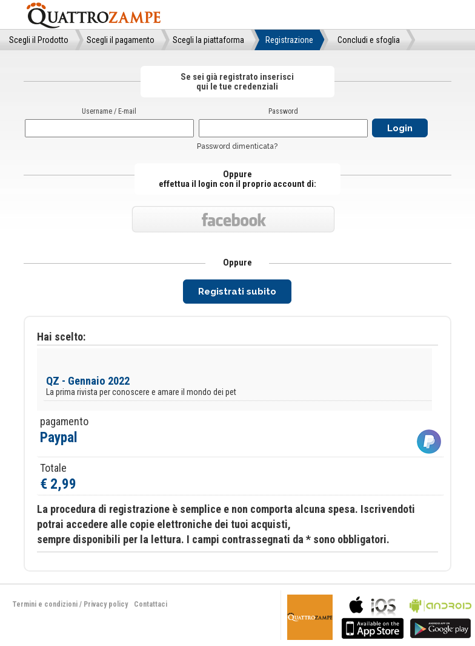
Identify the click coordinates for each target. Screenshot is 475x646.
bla (373, 616)
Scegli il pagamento (120, 40)
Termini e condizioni (45, 604)
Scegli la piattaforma (208, 40)
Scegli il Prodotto (38, 40)
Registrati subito (237, 291)
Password (283, 111)
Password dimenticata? (237, 146)
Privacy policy (106, 604)
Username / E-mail (109, 111)
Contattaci (150, 604)
